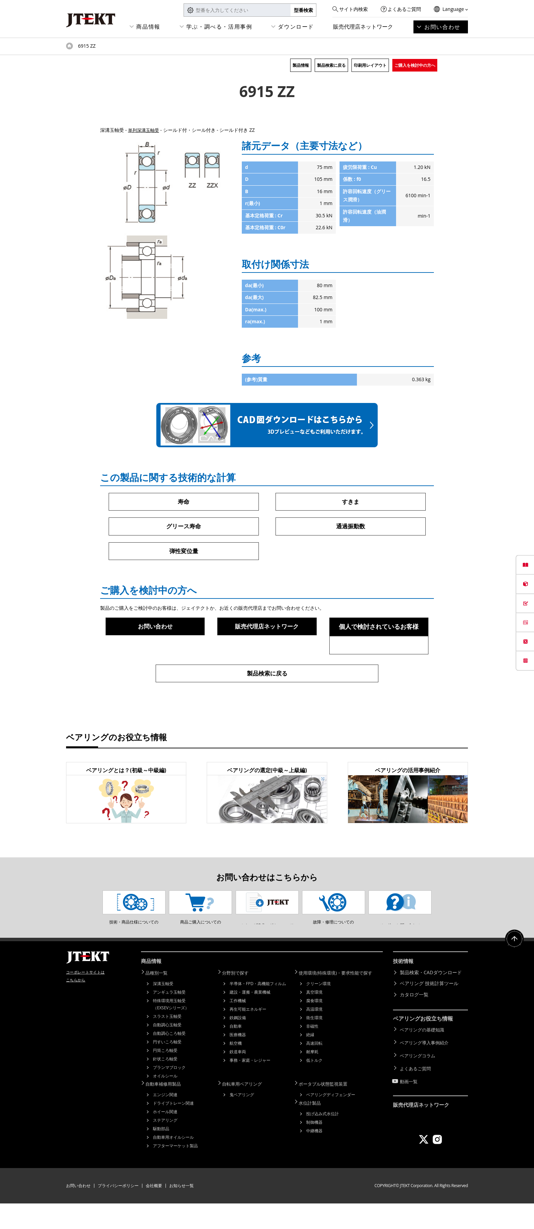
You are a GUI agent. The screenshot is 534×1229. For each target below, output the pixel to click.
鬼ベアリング (242, 1120)
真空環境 (314, 1018)
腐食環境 (314, 1027)
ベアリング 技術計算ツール (429, 1010)
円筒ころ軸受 (165, 1076)
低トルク (314, 1086)
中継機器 (314, 1155)
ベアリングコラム (419, 1078)
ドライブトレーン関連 (173, 1129)
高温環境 (314, 1035)
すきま (350, 502)
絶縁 (310, 1061)
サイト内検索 (353, 9)
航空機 (236, 1069)
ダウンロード (296, 26)
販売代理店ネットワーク (363, 26)
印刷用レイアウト (370, 65)
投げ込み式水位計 (322, 1138)
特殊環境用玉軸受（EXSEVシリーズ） (171, 1030)
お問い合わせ (442, 27)
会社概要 (154, 1211)
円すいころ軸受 (167, 1068)
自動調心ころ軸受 (169, 1059)
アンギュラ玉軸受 (169, 1018)
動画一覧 (409, 1100)
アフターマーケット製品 (175, 1171)
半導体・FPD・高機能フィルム (258, 1010)
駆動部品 (161, 1154)
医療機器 (238, 1061)
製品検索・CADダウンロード (431, 999)
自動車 (236, 1052)
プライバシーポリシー (118, 1211)
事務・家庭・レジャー (250, 1086)
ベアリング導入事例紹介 (426, 1067)
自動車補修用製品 (167, 1109)
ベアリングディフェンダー (330, 1120)
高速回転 (314, 1069)
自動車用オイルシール (173, 1163)
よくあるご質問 (404, 9)
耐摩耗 (312, 1078)
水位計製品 (313, 1127)
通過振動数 (350, 527)
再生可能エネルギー (248, 1035)
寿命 (183, 502)
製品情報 (301, 65)
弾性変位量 (183, 552)
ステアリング (165, 1146)
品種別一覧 (160, 999)
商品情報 (148, 26)
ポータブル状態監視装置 (327, 1109)
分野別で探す (238, 999)
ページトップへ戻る (513, 968)
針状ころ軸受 (165, 1085)
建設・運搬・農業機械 (250, 1018)
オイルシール (165, 1102)
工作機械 (238, 1027)
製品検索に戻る (331, 65)
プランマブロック (169, 1093)
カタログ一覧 (414, 1021)
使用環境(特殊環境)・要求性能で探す (340, 999)
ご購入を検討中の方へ (414, 65)
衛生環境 (314, 1044)
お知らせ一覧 (181, 1211)
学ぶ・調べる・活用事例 (219, 26)
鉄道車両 (238, 1078)
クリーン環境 (318, 1010)
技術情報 (404, 989)
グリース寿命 (183, 527)
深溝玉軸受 (163, 1010)
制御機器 (314, 1147)
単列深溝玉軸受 (144, 130)
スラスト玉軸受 (167, 1042)
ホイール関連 (165, 1137)
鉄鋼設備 (238, 1044)
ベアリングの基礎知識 (423, 1056)
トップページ (69, 46)
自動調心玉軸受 (167, 1051)
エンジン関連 (165, 1120)
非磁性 (312, 1052)
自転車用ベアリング (245, 1109)
